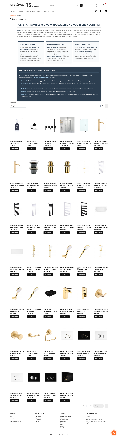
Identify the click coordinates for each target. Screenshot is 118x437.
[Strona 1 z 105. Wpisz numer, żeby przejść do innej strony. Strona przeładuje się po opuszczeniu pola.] (99, 106)
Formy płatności (64, 419)
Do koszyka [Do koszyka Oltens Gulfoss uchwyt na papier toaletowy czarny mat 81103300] (31, 148)
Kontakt (88, 416)
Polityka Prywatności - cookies (94, 419)
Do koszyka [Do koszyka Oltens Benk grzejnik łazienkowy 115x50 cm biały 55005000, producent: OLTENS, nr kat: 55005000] (98, 190)
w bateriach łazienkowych (41, 77)
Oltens (19, 30)
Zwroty (37, 421)
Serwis (62, 426)
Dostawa (62, 418)
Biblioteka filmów (14, 418)
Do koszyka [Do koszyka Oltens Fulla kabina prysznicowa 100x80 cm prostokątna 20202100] (65, 148)
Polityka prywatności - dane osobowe (96, 421)
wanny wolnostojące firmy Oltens (88, 47)
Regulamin (88, 423)
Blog (11, 416)
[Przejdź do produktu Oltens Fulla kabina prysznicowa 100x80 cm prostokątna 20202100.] (67, 125)
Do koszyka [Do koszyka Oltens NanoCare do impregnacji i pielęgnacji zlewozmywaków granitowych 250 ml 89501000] (14, 148)
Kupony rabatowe (65, 423)
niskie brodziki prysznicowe (54, 56)
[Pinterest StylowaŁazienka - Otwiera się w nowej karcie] (106, 11)
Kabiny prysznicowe (52, 47)
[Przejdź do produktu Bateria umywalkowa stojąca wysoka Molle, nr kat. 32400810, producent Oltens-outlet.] (17, 167)
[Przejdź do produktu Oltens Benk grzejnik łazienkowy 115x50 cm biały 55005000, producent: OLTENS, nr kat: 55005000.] (101, 167)
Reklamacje (38, 419)
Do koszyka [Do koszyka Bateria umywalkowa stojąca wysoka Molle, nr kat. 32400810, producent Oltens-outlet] (14, 190)
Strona (96, 105)
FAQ (11, 419)
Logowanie (38, 416)
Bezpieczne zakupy (65, 416)
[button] (81, 5)
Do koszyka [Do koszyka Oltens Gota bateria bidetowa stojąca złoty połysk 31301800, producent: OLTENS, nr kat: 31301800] (65, 316)
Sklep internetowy (58, 434)
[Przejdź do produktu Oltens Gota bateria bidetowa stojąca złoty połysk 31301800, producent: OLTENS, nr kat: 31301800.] (67, 293)
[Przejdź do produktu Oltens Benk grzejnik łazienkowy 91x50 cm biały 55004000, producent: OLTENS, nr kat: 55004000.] (67, 209)
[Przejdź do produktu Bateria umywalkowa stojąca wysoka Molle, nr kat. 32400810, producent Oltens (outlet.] (101, 125)
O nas (87, 418)
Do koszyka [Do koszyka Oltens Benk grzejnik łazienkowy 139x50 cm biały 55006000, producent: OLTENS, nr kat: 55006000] (31, 232)
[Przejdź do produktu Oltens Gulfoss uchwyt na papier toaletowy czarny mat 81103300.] (34, 125)
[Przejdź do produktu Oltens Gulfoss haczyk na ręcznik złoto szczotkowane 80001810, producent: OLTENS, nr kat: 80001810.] (17, 335)
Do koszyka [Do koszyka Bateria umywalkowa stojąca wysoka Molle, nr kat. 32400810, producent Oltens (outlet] (98, 148)
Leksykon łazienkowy (15, 421)
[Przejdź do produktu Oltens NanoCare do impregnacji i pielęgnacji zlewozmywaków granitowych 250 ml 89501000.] (17, 125)
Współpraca (63, 428)
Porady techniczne (15, 423)
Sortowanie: (13, 102)
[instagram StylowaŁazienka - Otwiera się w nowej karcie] (96, 11)
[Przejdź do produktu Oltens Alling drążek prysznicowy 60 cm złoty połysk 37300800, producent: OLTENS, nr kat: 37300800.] (84, 167)
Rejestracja (38, 418)
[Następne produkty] (98, 406)
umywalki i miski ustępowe (86, 51)
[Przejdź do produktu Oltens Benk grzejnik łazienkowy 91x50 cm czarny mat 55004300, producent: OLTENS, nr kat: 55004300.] (84, 209)
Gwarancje (63, 421)
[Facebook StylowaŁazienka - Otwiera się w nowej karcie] (101, 11)
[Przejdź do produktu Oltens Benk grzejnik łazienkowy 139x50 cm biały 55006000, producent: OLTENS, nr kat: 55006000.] (34, 209)
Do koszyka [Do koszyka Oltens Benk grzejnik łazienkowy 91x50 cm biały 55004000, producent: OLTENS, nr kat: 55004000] (65, 232)
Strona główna (13, 15)
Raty (61, 424)
